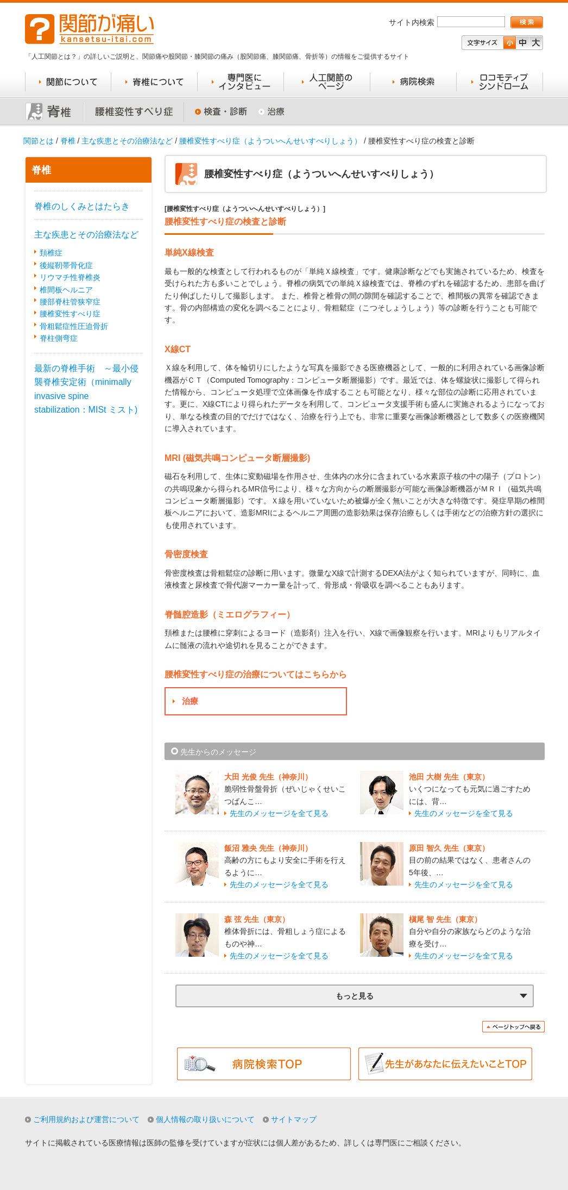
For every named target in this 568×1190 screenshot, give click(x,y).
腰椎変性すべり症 (70, 313)
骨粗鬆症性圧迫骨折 (74, 326)
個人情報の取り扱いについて (205, 1119)
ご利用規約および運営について (86, 1119)
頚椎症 (51, 252)
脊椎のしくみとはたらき (82, 206)
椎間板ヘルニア (66, 289)
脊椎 (67, 140)
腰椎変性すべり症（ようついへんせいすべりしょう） (270, 140)
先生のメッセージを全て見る (279, 813)
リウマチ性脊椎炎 (70, 277)
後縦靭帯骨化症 (66, 265)
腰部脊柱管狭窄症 (70, 301)
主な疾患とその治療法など (127, 140)
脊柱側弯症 (59, 338)
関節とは (38, 140)
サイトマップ (294, 1119)
